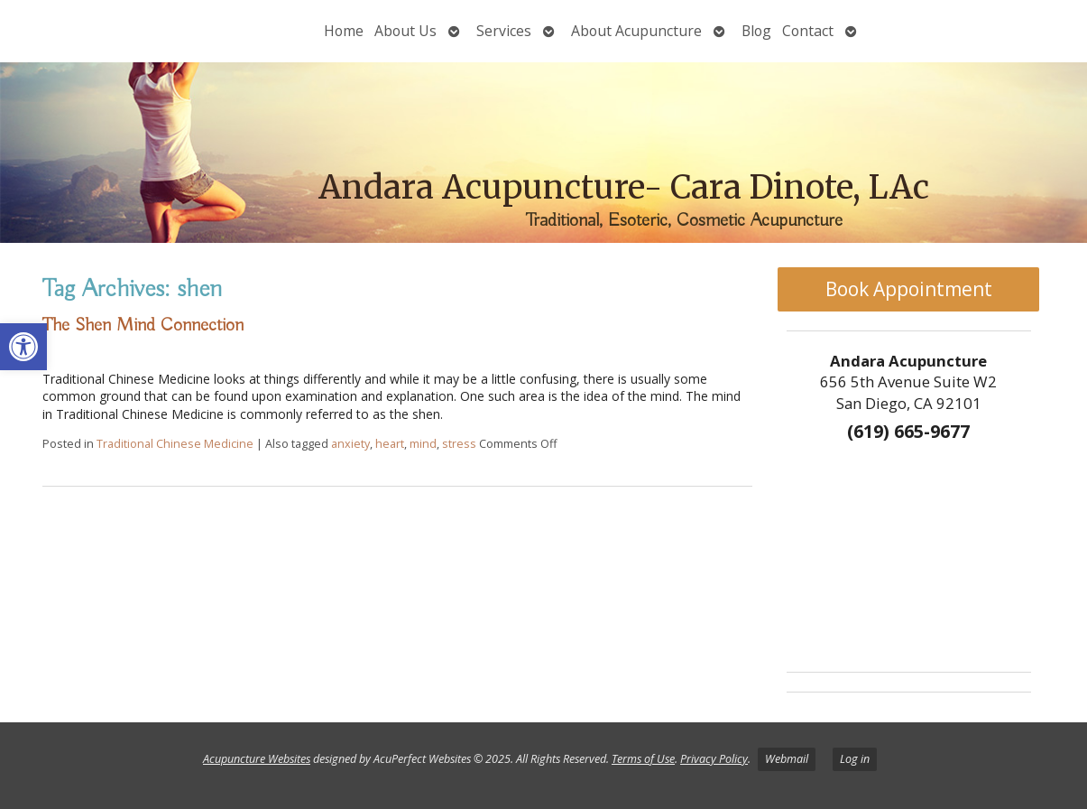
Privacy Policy (714, 759)
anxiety (350, 443)
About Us (405, 31)
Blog (756, 31)
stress (459, 443)
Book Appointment (908, 289)
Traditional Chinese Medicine (175, 443)
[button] (23, 346)
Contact (808, 31)
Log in (855, 759)
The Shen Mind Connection (143, 325)
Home (344, 31)
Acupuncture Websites (256, 759)
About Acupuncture (636, 31)
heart (389, 443)
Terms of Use (643, 759)
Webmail (786, 759)
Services (503, 31)
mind (423, 443)
